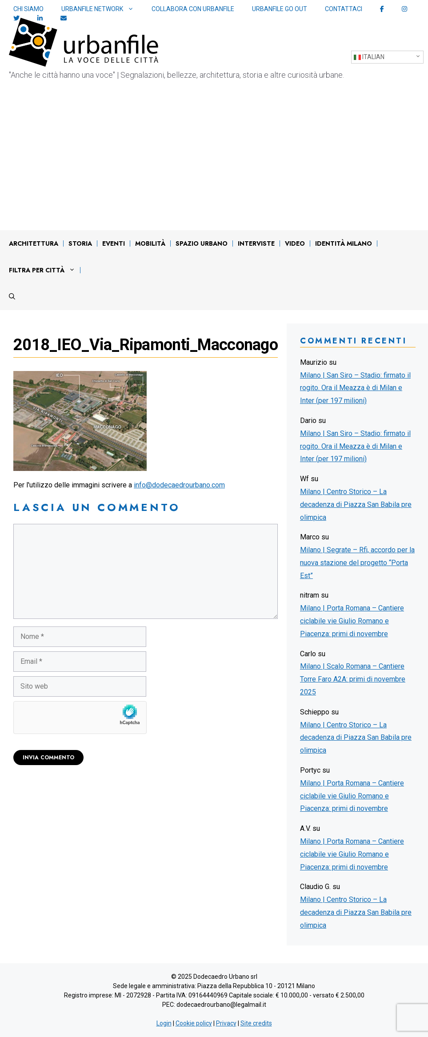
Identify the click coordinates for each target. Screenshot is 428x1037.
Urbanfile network (102, 9)
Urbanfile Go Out (279, 8)
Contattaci (343, 8)
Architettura (33, 243)
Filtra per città (44, 270)
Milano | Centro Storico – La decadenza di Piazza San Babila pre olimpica (356, 504)
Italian (369, 57)
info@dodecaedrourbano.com (179, 485)
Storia (80, 243)
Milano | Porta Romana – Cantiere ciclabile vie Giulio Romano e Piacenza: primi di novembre (352, 621)
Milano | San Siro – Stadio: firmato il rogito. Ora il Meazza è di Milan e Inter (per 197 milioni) (355, 388)
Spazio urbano (202, 243)
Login (164, 1023)
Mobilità (150, 243)
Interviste (256, 243)
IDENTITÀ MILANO (343, 243)
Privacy (226, 1023)
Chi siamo (28, 8)
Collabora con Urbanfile (193, 8)
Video (295, 243)
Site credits (256, 1023)
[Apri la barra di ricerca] (12, 296)
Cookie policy (194, 1023)
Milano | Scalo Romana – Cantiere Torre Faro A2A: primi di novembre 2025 (352, 679)
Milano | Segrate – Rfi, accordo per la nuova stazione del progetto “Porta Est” (357, 563)
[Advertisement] (214, 163)
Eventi (113, 243)
